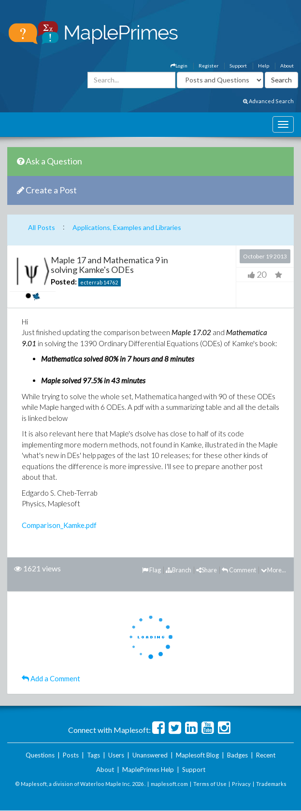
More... (273, 570)
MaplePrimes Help (148, 769)
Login (179, 65)
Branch (178, 570)
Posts (71, 755)
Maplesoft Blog (197, 755)
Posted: (64, 281)
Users (116, 755)
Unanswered (150, 755)
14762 (110, 282)
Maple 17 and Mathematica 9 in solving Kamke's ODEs (109, 265)
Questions (40, 755)
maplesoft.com (169, 784)
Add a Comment (51, 678)
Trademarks (271, 784)
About (287, 65)
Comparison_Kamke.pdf (59, 525)
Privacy (241, 784)
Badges (237, 755)
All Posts (41, 227)
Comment (239, 570)
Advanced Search (268, 101)
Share (206, 570)
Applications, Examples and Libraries (126, 227)
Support (238, 65)
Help (263, 65)
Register (208, 65)
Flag (151, 570)
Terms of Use (210, 784)
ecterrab (91, 282)
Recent (265, 755)
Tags (93, 755)
